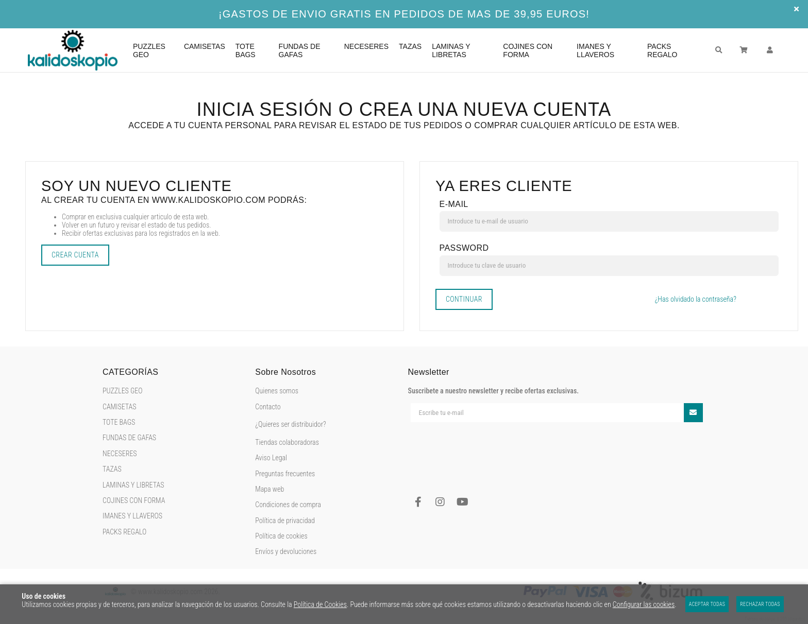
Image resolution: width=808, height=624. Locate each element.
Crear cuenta (75, 255)
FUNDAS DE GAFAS (129, 438)
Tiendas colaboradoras (287, 442)
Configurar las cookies (644, 604)
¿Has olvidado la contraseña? (695, 299)
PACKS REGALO (124, 532)
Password (464, 248)
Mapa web (269, 489)
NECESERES (120, 453)
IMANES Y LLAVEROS (132, 516)
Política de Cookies (320, 604)
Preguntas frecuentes (285, 474)
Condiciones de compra (288, 504)
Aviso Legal (271, 458)
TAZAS (112, 469)
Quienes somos (276, 391)
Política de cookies (281, 536)
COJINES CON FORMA (134, 500)
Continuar (464, 299)
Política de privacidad (285, 520)
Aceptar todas (707, 604)
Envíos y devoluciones (285, 551)
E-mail (454, 204)
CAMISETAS (120, 407)
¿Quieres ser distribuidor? (290, 424)
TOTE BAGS (119, 422)
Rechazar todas (760, 604)
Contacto (267, 407)
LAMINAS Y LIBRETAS (133, 485)
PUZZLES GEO (123, 391)
